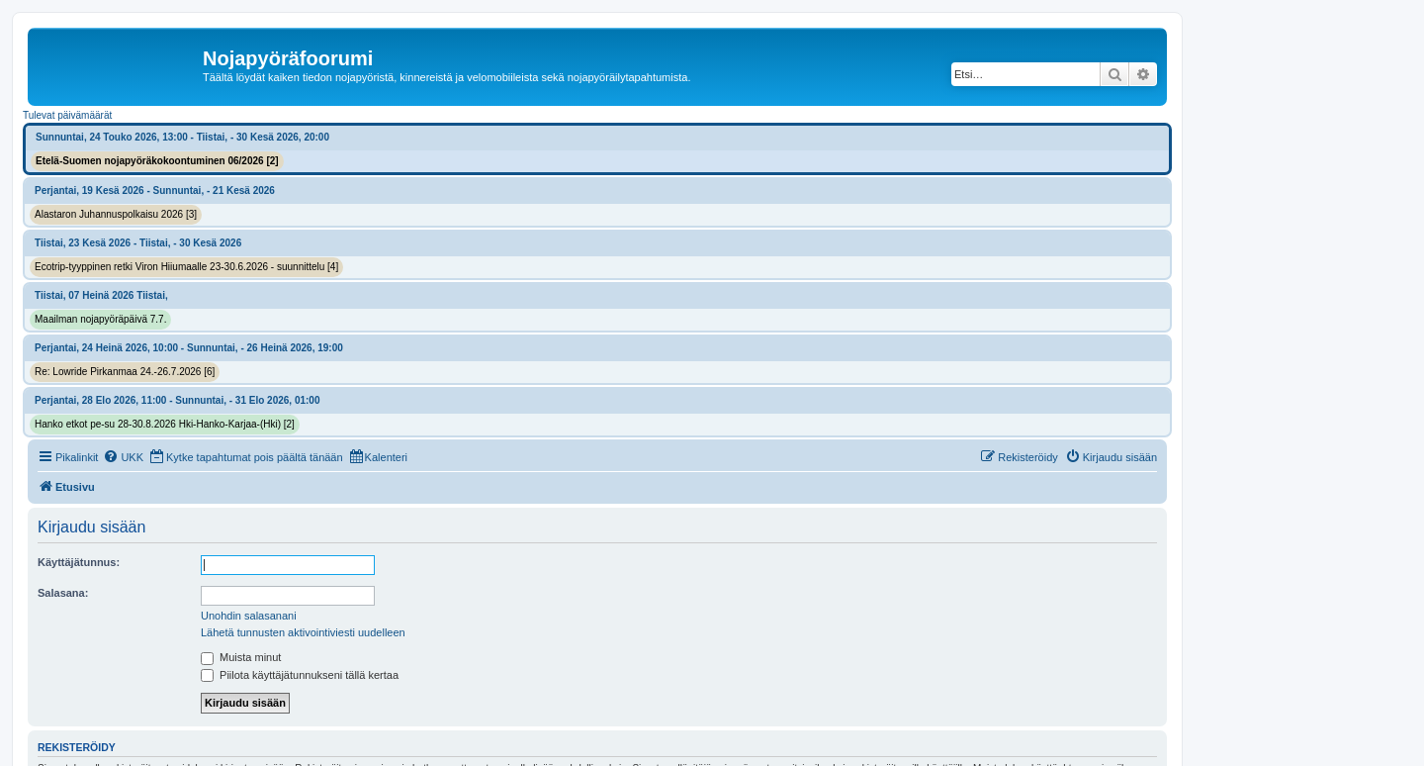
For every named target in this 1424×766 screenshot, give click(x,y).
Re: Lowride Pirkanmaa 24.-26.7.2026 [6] (125, 371)
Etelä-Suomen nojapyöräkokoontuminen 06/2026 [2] (157, 160)
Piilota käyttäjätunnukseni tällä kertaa (300, 675)
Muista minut (241, 657)
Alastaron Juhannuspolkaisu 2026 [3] (116, 214)
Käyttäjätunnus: (79, 562)
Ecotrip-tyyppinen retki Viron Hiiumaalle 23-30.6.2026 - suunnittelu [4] (186, 266)
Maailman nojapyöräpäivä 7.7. (100, 319)
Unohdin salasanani (249, 616)
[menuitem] (123, 457)
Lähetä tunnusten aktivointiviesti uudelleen (303, 632)
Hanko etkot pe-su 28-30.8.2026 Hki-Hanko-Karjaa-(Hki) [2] (165, 424)
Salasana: (63, 593)
